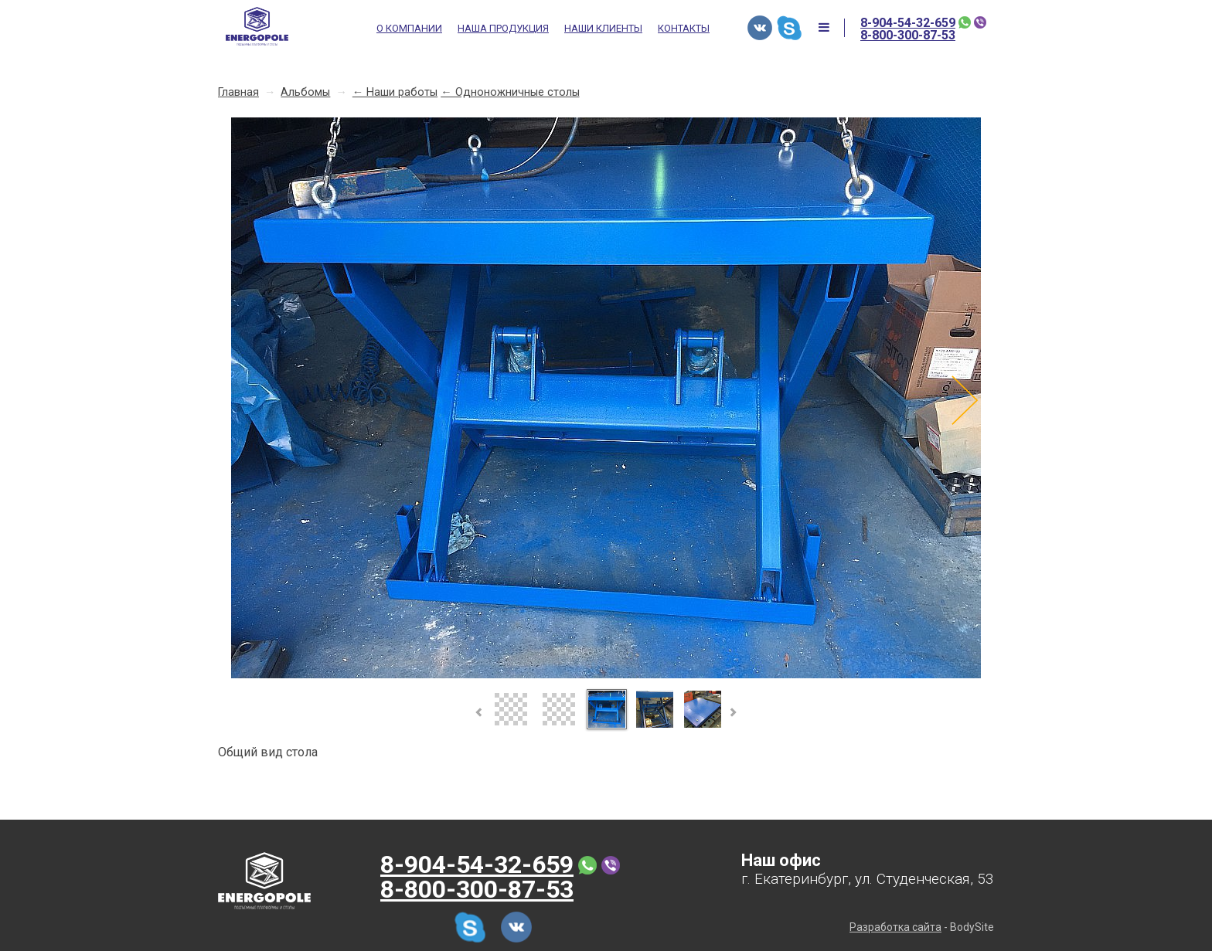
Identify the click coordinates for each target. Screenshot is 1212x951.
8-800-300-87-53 (907, 35)
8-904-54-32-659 (907, 23)
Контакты (684, 28)
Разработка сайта (895, 927)
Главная (238, 92)
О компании (409, 28)
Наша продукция (503, 28)
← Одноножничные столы (510, 92)
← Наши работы (394, 92)
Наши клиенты (603, 28)
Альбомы (305, 92)
